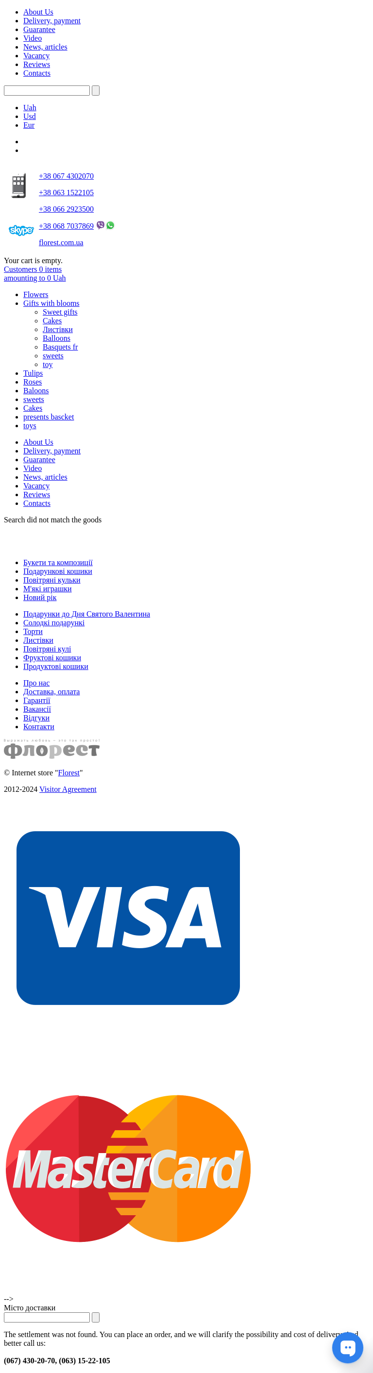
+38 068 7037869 (66, 226)
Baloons (36, 390)
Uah (29, 107)
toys (29, 425)
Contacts (37, 73)
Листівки (58, 329)
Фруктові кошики (52, 657)
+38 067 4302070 (66, 176)
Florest (69, 773)
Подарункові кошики (57, 571)
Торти (33, 631)
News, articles (45, 47)
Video (32, 38)
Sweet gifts (60, 312)
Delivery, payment (52, 21)
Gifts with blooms (51, 303)
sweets (53, 356)
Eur (28, 125)
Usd (29, 116)
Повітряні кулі (47, 649)
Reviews (36, 64)
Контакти (38, 726)
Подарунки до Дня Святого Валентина (86, 614)
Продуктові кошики (55, 666)
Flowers (36, 294)
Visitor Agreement (68, 789)
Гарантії (37, 700)
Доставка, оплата (51, 691)
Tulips (33, 373)
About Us (38, 12)
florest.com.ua (61, 242)
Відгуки (36, 718)
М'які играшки (47, 589)
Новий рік (39, 597)
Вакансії (37, 709)
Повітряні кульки (52, 580)
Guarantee (39, 29)
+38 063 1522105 (66, 192)
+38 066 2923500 (66, 209)
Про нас (36, 683)
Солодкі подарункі (54, 623)
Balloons (56, 338)
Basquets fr (60, 347)
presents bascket (48, 417)
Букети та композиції (58, 562)
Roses (32, 382)
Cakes (52, 321)
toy (47, 364)
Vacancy (36, 55)
